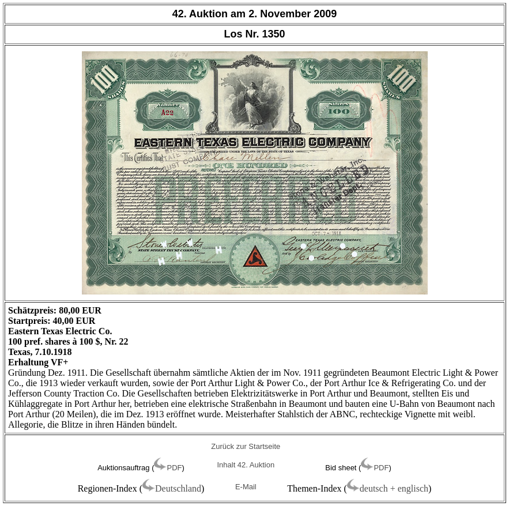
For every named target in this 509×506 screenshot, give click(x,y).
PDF (174, 467)
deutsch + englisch (394, 488)
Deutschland (178, 488)
